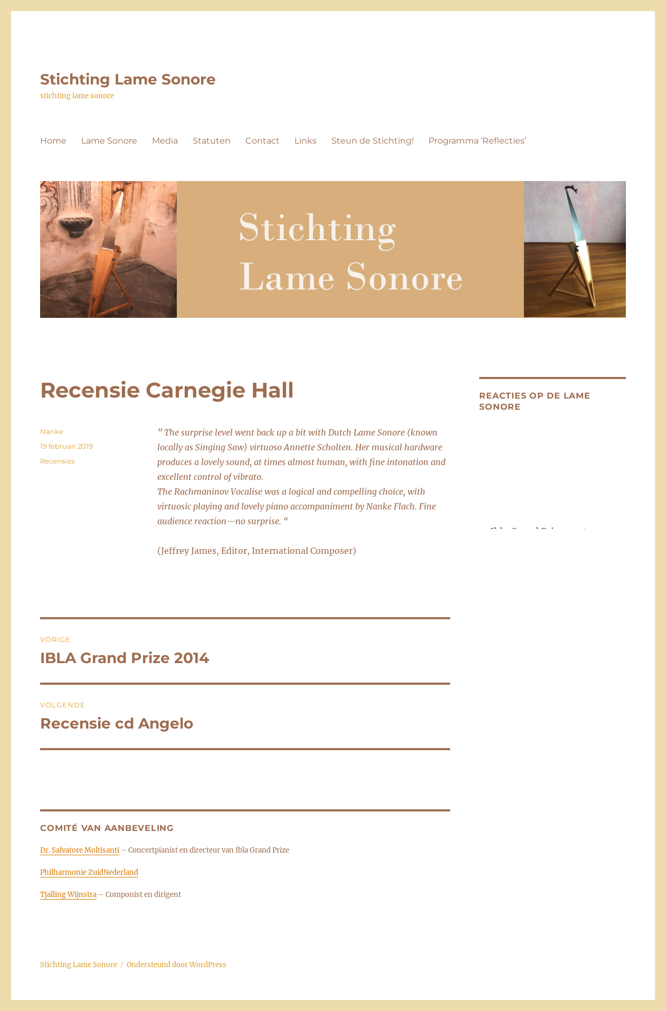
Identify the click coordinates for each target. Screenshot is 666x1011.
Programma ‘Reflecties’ (477, 141)
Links (305, 141)
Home (53, 141)
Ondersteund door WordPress (176, 964)
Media (165, 141)
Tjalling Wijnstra (68, 894)
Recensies (57, 461)
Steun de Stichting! (372, 141)
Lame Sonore (109, 141)
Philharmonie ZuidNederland (89, 872)
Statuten (212, 141)
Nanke (51, 431)
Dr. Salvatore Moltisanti (79, 850)
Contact (262, 141)
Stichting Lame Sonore (128, 79)
